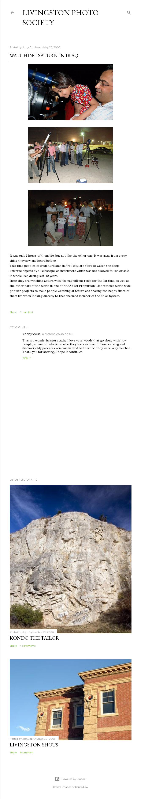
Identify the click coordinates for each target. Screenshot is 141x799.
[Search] (128, 12)
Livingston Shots (34, 744)
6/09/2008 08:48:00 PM (57, 334)
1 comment (27, 752)
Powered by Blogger (70, 778)
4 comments (28, 645)
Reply (26, 358)
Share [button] (13, 312)
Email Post (26, 312)
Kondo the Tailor (34, 638)
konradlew (81, 786)
